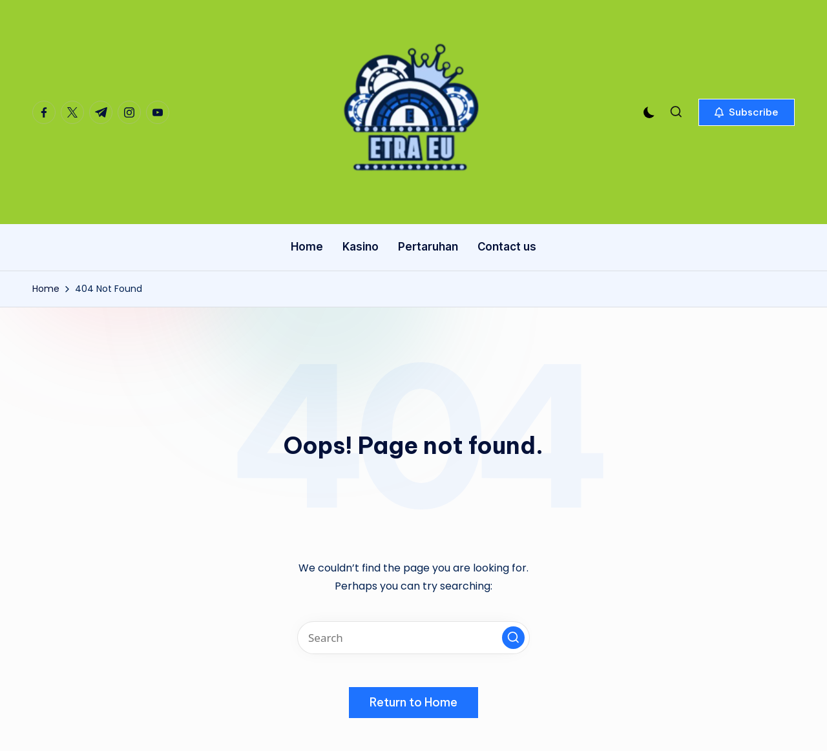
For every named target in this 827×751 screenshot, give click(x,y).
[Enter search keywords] (413, 637)
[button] (746, 112)
